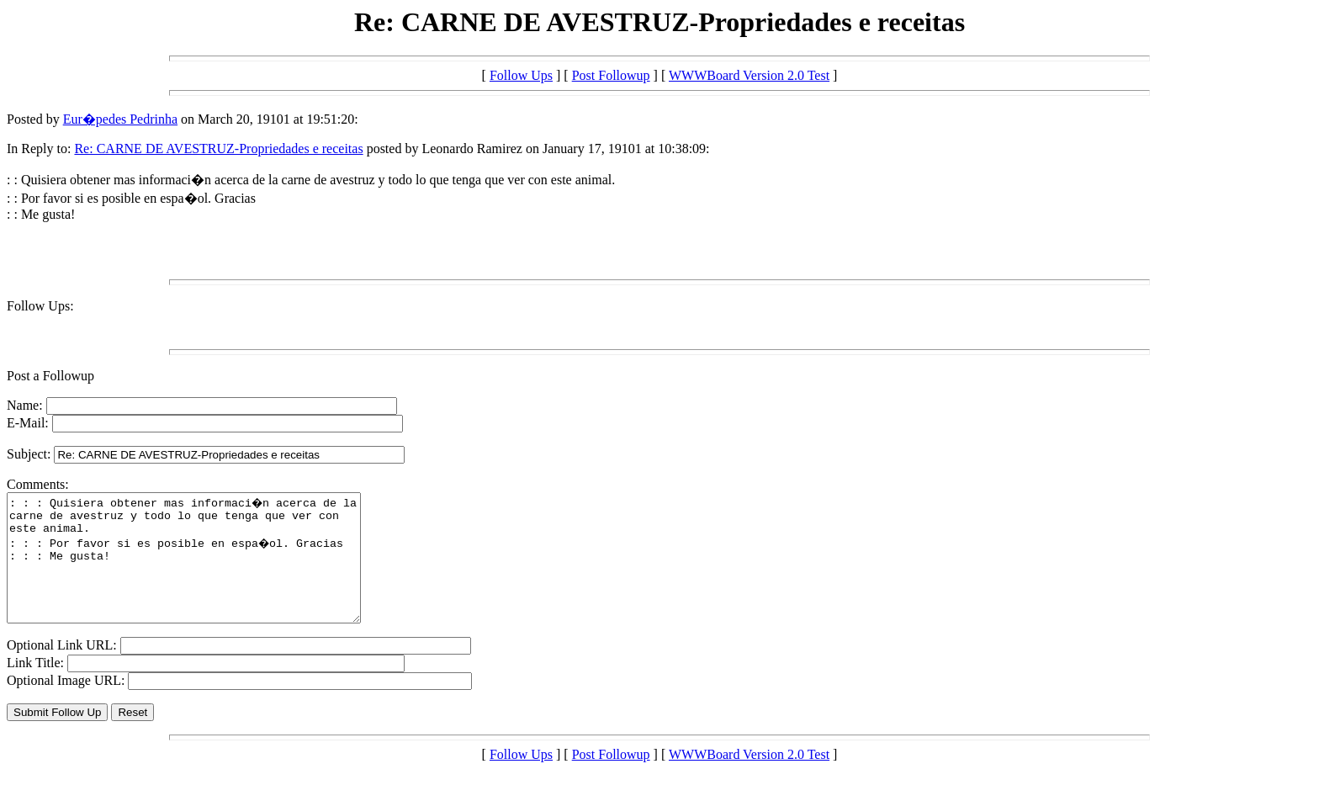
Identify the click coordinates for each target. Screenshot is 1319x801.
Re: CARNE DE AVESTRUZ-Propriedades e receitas (218, 148)
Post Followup (611, 75)
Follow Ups (521, 75)
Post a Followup (50, 376)
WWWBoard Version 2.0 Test (749, 75)
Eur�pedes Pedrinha (120, 119)
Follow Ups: (40, 306)
